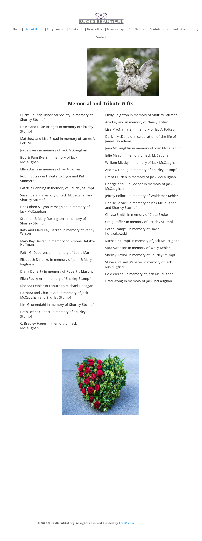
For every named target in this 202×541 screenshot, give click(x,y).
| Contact (99, 37)
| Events (73, 29)
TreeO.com (126, 523)
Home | (18, 29)
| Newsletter (93, 29)
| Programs (52, 29)
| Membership (114, 29)
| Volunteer (179, 29)
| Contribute (156, 29)
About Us (32, 29)
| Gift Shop (133, 29)
